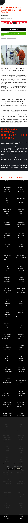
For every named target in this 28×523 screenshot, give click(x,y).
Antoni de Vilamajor (21, 292)
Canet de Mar (21, 286)
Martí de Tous (7, 237)
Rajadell (7, 518)
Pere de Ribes (7, 233)
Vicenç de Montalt (21, 189)
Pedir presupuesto (13, 29)
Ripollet (7, 292)
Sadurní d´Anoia (7, 224)
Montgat (21, 250)
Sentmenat (21, 244)
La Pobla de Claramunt (7, 343)
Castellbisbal (20, 272)
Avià (7, 305)
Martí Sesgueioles (7, 235)
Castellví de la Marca (21, 185)
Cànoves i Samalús (21, 283)
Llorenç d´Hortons (7, 334)
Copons (7, 200)
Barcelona (7, 180)
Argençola (7, 329)
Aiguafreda (7, 220)
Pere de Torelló (7, 182)
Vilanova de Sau (7, 226)
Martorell (7, 299)
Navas (21, 411)
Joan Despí (21, 290)
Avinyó (7, 202)
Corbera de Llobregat (21, 198)
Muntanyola (21, 204)
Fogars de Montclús (21, 312)
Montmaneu (21, 248)
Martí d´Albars (7, 332)
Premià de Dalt (7, 393)
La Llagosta (7, 345)
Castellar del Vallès (7, 404)
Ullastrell (7, 380)
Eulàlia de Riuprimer (7, 408)
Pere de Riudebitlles (21, 231)
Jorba (7, 248)
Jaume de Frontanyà (21, 209)
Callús (21, 305)
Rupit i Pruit (21, 211)
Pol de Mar (21, 351)
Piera (7, 321)
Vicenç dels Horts (21, 187)
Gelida (21, 382)
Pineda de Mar (7, 272)
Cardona (7, 411)
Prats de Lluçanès (7, 277)
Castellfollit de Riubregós (7, 395)
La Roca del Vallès (7, 373)
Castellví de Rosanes (7, 185)
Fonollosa (21, 310)
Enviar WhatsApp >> (13, 34)
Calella (21, 207)
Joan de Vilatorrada (7, 209)
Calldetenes (7, 307)
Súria (7, 365)
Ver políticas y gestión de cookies (14, 466)
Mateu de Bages (21, 233)
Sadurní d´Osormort (21, 340)
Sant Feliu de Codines (21, 336)
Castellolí (21, 196)
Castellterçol (7, 196)
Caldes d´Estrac (21, 202)
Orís (21, 264)
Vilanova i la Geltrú (21, 400)
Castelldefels (20, 389)
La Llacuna (21, 391)
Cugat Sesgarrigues (7, 222)
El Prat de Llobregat (7, 259)
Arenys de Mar (7, 281)
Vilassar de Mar (21, 237)
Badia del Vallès (21, 397)
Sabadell (7, 340)
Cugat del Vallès (21, 222)
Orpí (21, 261)
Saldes (7, 367)
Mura (7, 204)
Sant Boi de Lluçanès (21, 191)
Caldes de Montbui (21, 228)
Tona (7, 239)
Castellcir (21, 395)
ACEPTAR (18, 468)
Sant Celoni (21, 375)
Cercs (21, 266)
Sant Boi (7, 193)
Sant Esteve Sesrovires (7, 338)
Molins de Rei (21, 268)
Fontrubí (21, 246)
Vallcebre (21, 360)
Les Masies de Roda (21, 369)
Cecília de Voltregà (21, 224)
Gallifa (7, 325)
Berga (7, 301)
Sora (21, 325)
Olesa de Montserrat (21, 384)
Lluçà (21, 327)
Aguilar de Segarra (21, 220)
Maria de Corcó (21, 378)
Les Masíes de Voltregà (7, 369)
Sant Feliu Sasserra (7, 231)
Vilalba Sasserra (21, 226)
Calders (7, 218)
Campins (7, 288)
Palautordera (20, 338)
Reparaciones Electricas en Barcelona (11, 38)
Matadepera (21, 294)
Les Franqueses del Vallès (7, 371)
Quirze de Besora (21, 349)
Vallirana (21, 358)
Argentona (7, 279)
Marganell (21, 299)
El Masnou (7, 257)
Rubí (21, 213)
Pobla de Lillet (21, 270)
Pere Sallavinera (7, 354)
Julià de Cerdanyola (7, 290)
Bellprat (21, 301)
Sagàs (7, 327)
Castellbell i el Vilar (21, 402)
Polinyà (7, 270)
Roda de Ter (7, 215)
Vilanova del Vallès (7, 402)
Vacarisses (21, 362)
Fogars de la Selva (7, 314)
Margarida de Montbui (21, 415)
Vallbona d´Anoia (7, 362)
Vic (7, 356)
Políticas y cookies (21, 520)
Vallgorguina (7, 360)
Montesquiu (7, 253)
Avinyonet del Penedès (7, 255)
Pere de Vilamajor (21, 180)
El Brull (7, 391)
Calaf (21, 218)
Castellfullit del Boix (21, 393)
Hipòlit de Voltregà (7, 228)
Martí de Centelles (7, 187)
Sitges (21, 259)
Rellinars (21, 516)
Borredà (21, 303)
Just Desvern (21, 334)
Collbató (7, 242)
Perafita (21, 321)
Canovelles (7, 286)
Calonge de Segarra (21, 288)
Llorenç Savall (21, 332)
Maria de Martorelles (7, 378)
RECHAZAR (10, 468)
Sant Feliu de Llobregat (7, 336)
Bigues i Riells (21, 281)
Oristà (7, 264)
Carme (21, 318)
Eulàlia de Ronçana (21, 406)
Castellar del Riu (21, 404)
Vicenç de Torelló (7, 189)
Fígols (21, 314)
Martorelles (21, 296)
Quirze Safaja (20, 347)
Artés (21, 215)
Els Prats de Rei (7, 244)
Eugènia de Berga (21, 408)
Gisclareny (7, 310)
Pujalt (21, 275)
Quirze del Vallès (7, 349)
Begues (21, 323)
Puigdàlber (21, 182)
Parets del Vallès (7, 323)
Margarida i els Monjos (7, 415)
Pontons (21, 277)
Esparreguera (21, 242)
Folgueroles (7, 312)
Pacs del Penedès (7, 516)
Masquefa (7, 296)
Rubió (7, 213)
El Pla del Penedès (21, 255)
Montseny (7, 207)
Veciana (21, 356)
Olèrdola (21, 386)
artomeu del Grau (21, 193)
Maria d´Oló (21, 413)
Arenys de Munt (21, 279)
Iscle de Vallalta (7, 211)
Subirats (21, 365)
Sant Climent (7, 375)
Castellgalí (21, 518)
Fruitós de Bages (21, 345)
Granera (21, 307)
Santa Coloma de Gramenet (21, 380)
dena (7, 389)
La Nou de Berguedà (21, 343)
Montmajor (7, 250)
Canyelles (21, 239)
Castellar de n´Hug (7, 406)
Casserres (7, 318)
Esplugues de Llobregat (21, 316)
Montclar (21, 253)
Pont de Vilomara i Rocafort (7, 275)
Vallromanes (7, 358)
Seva (7, 261)
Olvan (7, 266)
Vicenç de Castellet (7, 283)
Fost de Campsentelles (7, 347)
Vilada (21, 354)
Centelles (7, 268)
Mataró (7, 397)
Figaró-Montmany (7, 316)
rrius (7, 198)
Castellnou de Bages (21, 329)
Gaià (7, 246)
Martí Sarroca (21, 235)
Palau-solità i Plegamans (7, 413)
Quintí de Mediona (7, 351)
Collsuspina (21, 200)
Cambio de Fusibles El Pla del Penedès (7, 521)
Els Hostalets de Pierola (21, 257)
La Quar (21, 373)
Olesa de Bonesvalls (7, 386)
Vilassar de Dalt (7, 400)
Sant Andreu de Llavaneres (7, 294)
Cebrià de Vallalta (7, 191)
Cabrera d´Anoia (7, 303)
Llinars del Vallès (21, 367)
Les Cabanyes (21, 371)
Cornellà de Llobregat (7, 382)
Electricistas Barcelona (3, 38)
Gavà (7, 384)
